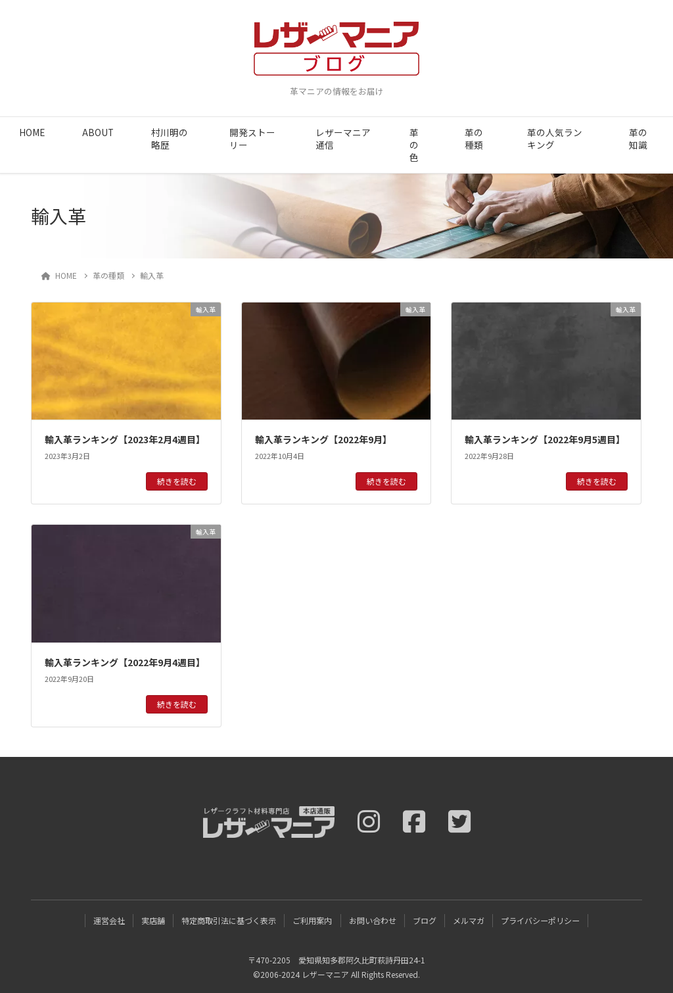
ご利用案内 (312, 920)
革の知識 (638, 138)
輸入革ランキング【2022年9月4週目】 (125, 662)
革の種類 (474, 138)
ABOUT (98, 132)
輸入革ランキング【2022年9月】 (323, 439)
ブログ (424, 920)
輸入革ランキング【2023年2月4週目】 (125, 439)
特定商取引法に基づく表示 (228, 920)
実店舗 (153, 920)
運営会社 (109, 920)
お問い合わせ (372, 920)
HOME (32, 132)
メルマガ (468, 920)
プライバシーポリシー (540, 920)
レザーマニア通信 (343, 138)
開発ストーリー (252, 138)
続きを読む (177, 481)
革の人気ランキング (554, 138)
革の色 (414, 145)
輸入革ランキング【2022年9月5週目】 (545, 439)
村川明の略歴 (169, 138)
